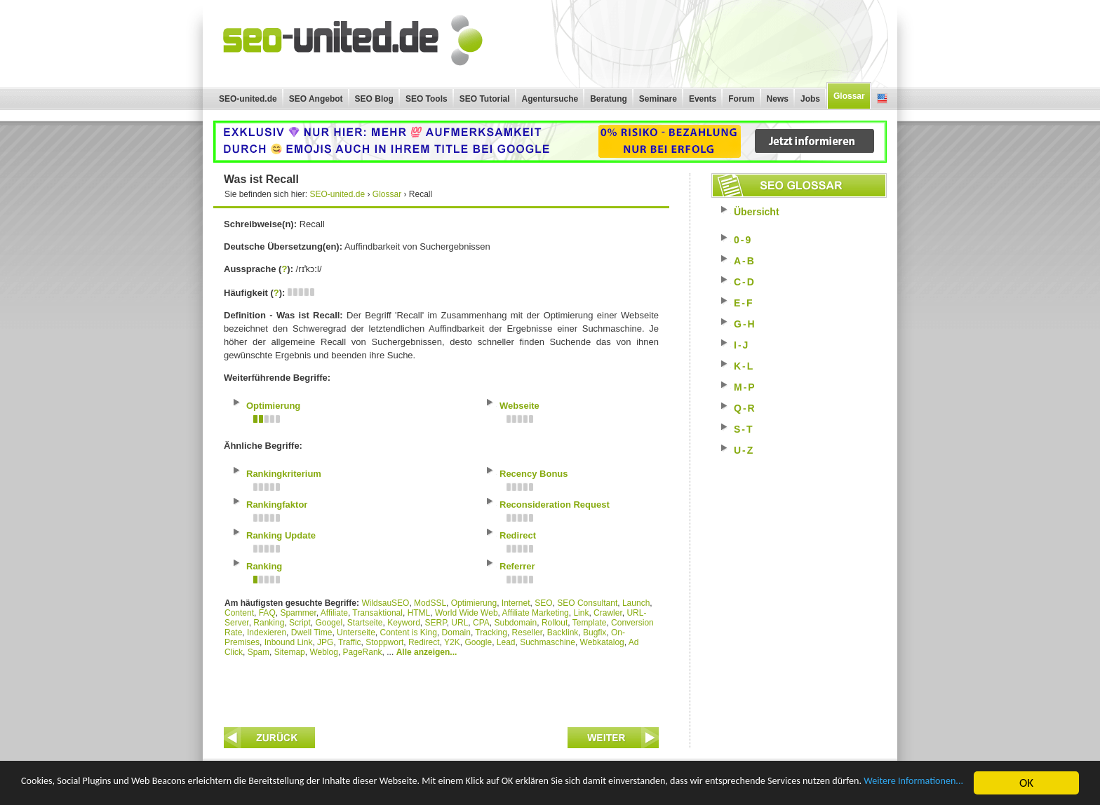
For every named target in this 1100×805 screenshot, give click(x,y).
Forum (741, 99)
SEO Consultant (587, 603)
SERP (436, 623)
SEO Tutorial (485, 99)
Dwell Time (312, 632)
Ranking (268, 623)
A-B (745, 260)
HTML (419, 613)
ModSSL (430, 603)
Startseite (365, 623)
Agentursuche (550, 99)
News (778, 99)
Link (581, 613)
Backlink (563, 632)
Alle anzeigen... (426, 652)
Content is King (408, 632)
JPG (325, 642)
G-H (745, 324)
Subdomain (516, 623)
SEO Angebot (316, 99)
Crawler (607, 613)
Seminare (658, 99)
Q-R (745, 408)
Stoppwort (384, 642)
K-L (744, 366)
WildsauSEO (385, 603)
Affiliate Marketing (535, 613)
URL (459, 623)
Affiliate (334, 613)
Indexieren (266, 632)
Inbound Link (288, 642)
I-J (741, 345)
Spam (258, 652)
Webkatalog (602, 642)
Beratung (608, 99)
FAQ (267, 613)
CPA (481, 623)
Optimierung (474, 603)
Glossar (849, 96)
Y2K (452, 642)
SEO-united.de (248, 99)
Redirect (424, 642)
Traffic (349, 642)
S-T (744, 429)
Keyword (403, 623)
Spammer (298, 613)
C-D (745, 282)
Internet (516, 603)
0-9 (743, 239)
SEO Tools (426, 99)
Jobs (810, 99)
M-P (745, 387)
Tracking (491, 632)
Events (702, 99)
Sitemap (289, 652)
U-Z (744, 450)
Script (300, 623)
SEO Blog (374, 99)
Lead (506, 642)
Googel (328, 623)
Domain (456, 632)
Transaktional (377, 613)
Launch (636, 603)
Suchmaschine (547, 642)
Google (478, 642)
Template (589, 623)
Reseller (527, 632)
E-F (744, 303)
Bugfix (594, 632)
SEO (543, 603)
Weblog (323, 652)
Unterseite (356, 632)
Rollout (555, 623)
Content (239, 613)
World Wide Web (466, 613)
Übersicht (756, 211)
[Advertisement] (441, 689)
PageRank (362, 652)
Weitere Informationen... (155, 790)
